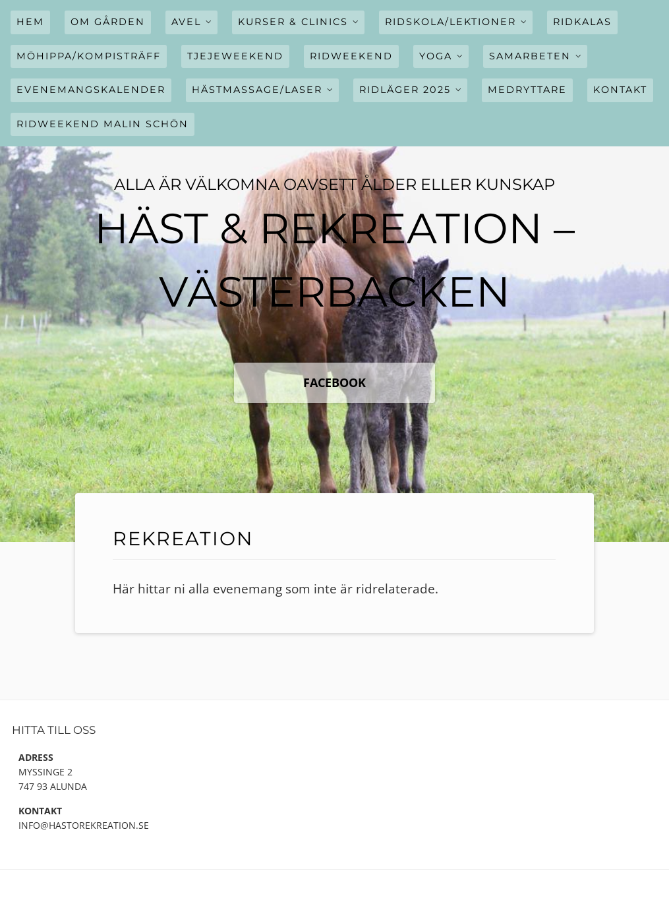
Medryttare (527, 90)
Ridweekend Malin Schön (102, 124)
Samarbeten (530, 56)
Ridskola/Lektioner (450, 22)
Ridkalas (582, 22)
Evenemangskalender (90, 90)
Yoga (435, 56)
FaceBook (334, 382)
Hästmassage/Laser (257, 90)
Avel (186, 22)
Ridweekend (351, 56)
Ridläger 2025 (405, 90)
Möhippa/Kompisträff (88, 56)
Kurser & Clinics (293, 22)
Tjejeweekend (235, 56)
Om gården (108, 22)
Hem (30, 22)
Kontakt (620, 90)
